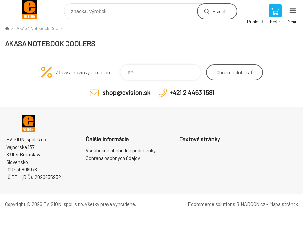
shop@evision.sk (126, 92)
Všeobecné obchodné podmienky (121, 150)
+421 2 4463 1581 (191, 92)
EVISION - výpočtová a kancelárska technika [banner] (34, 9)
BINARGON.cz (250, 204)
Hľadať (219, 11)
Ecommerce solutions (211, 204)
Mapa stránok (283, 204)
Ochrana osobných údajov (113, 158)
